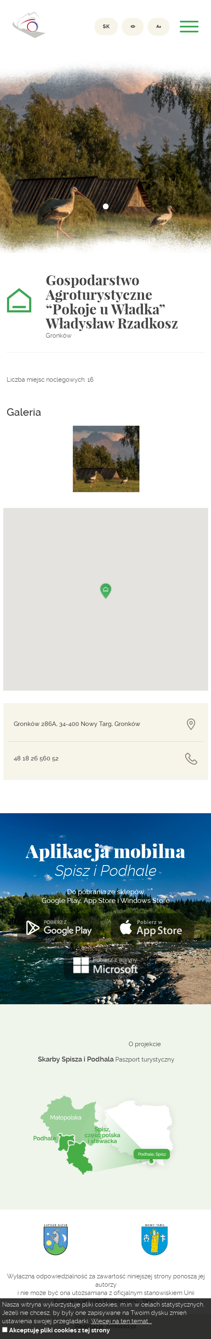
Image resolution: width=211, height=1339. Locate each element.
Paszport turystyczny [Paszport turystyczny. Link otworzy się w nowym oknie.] (144, 1059)
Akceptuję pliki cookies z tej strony (59, 1330)
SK (106, 26)
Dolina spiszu (29, 25)
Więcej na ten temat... (121, 1321)
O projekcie (145, 1044)
